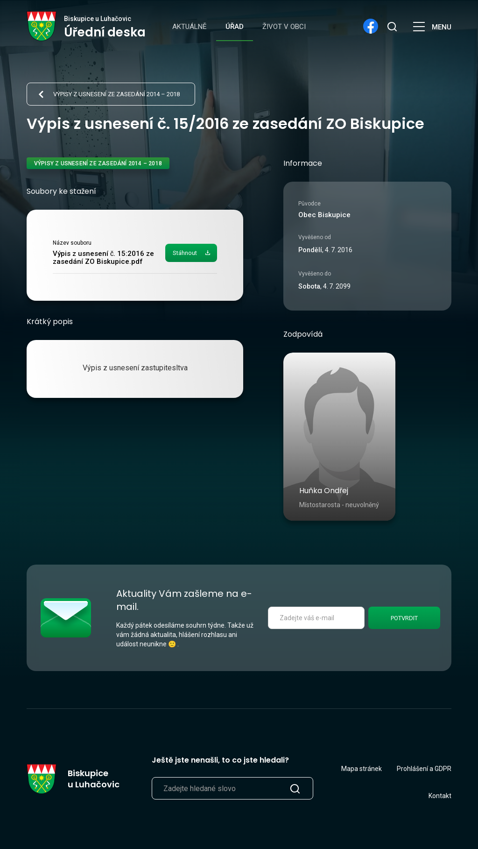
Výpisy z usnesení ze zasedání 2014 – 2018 (116, 94)
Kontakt (440, 795)
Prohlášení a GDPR (424, 768)
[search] (391, 26)
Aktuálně (189, 26)
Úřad (234, 26)
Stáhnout (185, 252)
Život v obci (284, 26)
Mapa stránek (361, 768)
